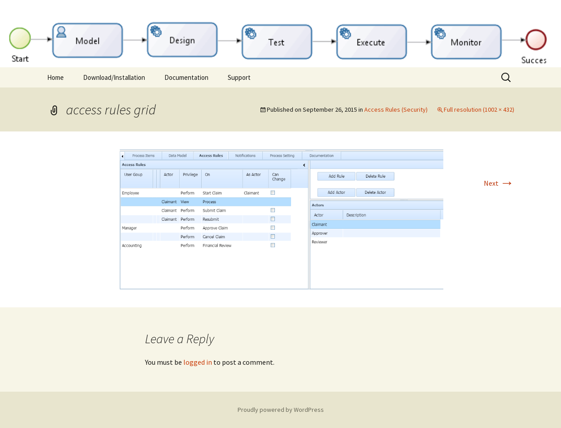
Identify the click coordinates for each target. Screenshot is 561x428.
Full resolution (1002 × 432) (479, 109)
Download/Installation (114, 77)
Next (499, 183)
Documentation (186, 77)
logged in (197, 362)
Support (239, 77)
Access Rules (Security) (396, 109)
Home (55, 77)
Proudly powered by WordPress (281, 410)
